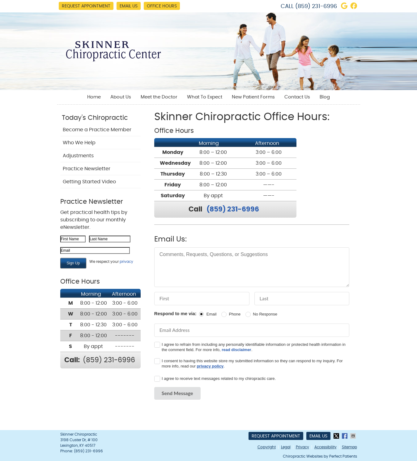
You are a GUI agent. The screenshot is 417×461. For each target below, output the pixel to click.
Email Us (129, 6)
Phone (235, 314)
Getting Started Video (89, 181)
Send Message (177, 393)
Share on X (337, 436)
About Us (120, 97)
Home (94, 97)
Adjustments (78, 155)
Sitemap (349, 447)
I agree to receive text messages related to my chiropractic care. (219, 378)
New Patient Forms (253, 97)
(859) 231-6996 (316, 6)
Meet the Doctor (159, 97)
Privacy (302, 447)
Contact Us (297, 97)
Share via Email (353, 436)
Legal (286, 447)
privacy (126, 261)
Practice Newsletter (86, 168)
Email (211, 314)
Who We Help (79, 142)
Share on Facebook (345, 436)
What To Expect (204, 97)
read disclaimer (236, 349)
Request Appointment (86, 6)
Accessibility (325, 447)
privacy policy (210, 366)
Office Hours (162, 6)
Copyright (266, 447)
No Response (265, 314)
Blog (325, 97)
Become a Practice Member (97, 129)
